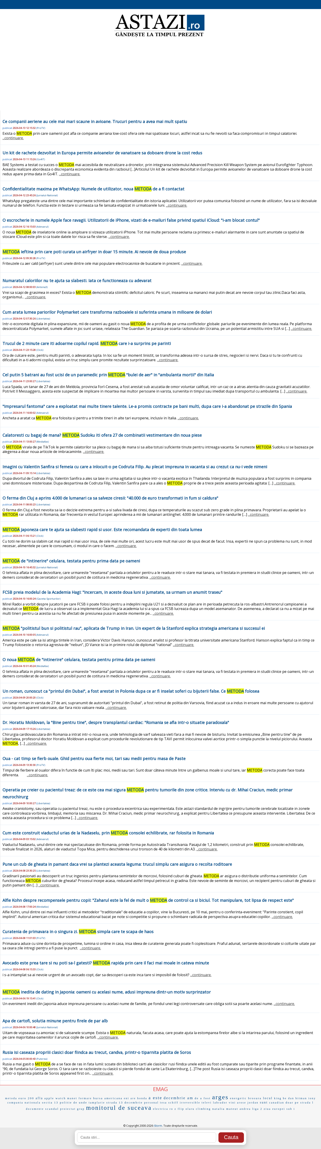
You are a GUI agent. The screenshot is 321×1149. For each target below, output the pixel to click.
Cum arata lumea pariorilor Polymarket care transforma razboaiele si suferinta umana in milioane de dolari (107, 312)
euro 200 (26, 1098)
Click (40, 350)
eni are (130, 1098)
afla (39, 1098)
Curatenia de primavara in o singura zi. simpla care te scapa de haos (78, 931)
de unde (80, 1102)
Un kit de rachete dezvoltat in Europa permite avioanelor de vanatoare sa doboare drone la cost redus (102, 152)
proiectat (68, 1108)
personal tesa (155, 1102)
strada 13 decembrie (124, 1102)
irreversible (190, 1102)
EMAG (160, 1089)
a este (155, 1097)
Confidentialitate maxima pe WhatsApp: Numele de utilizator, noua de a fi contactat (93, 189)
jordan (253, 1102)
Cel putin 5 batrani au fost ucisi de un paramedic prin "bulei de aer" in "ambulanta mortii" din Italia (108, 374)
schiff (173, 1102)
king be (280, 1098)
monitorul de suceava (119, 1107)
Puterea (42, 1058)
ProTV (40, 128)
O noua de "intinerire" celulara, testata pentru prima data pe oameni (78, 659)
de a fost (203, 1098)
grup (81, 1108)
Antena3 (42, 287)
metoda (11, 1098)
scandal (52, 1108)
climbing (203, 1108)
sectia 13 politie (57, 1102)
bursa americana (108, 1098)
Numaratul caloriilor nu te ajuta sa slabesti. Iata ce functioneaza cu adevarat (76, 280)
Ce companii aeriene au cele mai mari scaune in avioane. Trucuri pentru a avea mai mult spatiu (94, 121)
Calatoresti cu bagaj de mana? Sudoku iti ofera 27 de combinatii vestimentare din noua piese (102, 435)
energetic (238, 1098)
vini (232, 1102)
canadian (276, 1102)
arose (241, 1102)
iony (312, 1098)
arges (220, 1097)
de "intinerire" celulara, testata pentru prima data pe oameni (71, 561)
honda (142, 1098)
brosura (255, 1098)
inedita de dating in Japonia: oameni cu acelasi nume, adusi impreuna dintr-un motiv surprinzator (106, 992)
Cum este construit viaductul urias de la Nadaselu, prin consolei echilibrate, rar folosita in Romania (108, 833)
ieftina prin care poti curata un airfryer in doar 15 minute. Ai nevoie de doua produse (94, 251)
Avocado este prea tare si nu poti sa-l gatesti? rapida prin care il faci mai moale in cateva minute (105, 963)
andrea (245, 1108)
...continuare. (13, 137)
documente (35, 1108)
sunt (264, 1102)
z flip (179, 1108)
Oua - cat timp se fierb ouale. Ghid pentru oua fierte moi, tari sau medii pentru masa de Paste (94, 758)
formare (85, 1098)
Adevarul (42, 226)
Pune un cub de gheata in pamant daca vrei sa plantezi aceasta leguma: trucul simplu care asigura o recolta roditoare (117, 864)
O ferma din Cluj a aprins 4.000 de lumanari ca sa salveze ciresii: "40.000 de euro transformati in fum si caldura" (110, 498)
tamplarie (97, 1102)
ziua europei (274, 1108)
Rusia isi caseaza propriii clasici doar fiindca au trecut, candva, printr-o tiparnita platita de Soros (96, 1052)
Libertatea (43, 318)
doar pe (292, 1102)
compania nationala (24, 1102)
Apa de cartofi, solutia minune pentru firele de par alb (55, 1020)
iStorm (158, 1126)
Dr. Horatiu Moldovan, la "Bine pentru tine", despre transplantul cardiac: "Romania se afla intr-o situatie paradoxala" (115, 722)
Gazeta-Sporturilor (48, 598)
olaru (190, 1108)
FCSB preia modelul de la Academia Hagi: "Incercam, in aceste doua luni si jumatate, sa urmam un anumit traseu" (112, 592)
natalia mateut (225, 1108)
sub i (291, 1108)
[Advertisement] (160, 74)
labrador (220, 1102)
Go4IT (40, 159)
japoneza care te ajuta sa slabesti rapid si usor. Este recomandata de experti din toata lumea (102, 529)
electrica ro (163, 1108)
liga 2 (257, 1108)
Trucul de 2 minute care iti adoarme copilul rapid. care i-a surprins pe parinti (86, 343)
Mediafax (42, 441)
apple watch (55, 1098)
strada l (307, 1102)
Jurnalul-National (47, 195)
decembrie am (178, 1098)
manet (72, 1098)
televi (207, 1102)
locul (268, 1098)
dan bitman (297, 1098)
